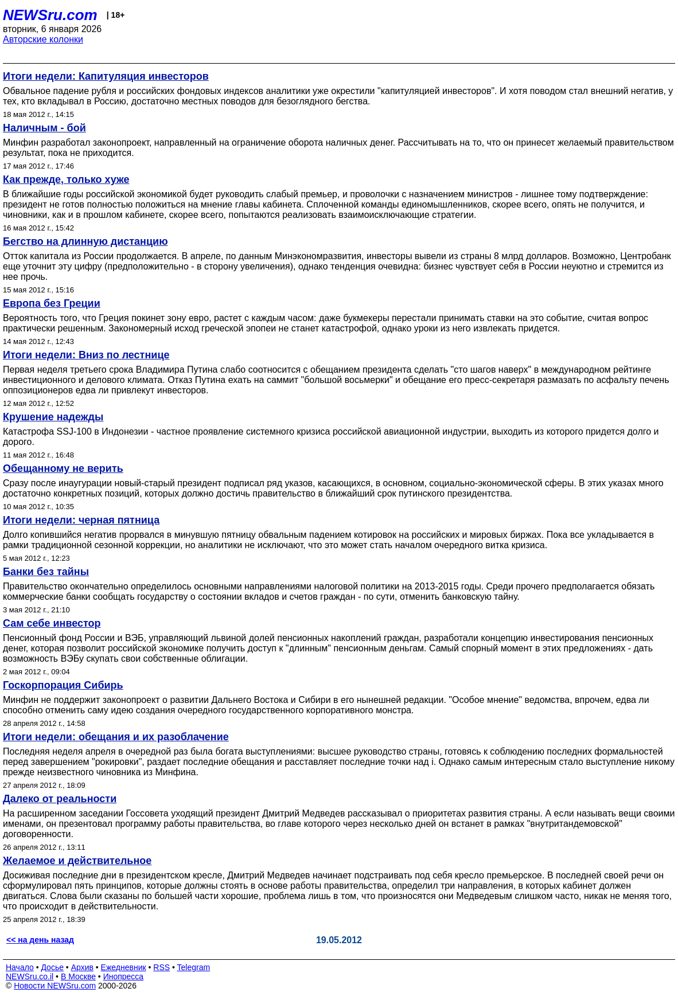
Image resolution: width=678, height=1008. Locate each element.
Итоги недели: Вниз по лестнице (86, 355)
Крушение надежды (53, 417)
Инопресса (123, 976)
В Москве (78, 976)
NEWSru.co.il (29, 976)
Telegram (194, 967)
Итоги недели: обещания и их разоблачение (116, 737)
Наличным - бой (44, 128)
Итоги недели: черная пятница (81, 520)
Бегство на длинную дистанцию (85, 241)
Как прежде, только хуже (66, 179)
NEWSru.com (50, 15)
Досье (52, 967)
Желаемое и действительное (77, 860)
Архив (82, 967)
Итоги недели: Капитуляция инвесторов (106, 76)
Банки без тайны (46, 571)
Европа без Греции (51, 303)
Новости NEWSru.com (55, 985)
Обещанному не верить (63, 468)
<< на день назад (40, 939)
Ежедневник (123, 967)
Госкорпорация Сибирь (63, 685)
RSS (161, 967)
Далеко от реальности (59, 798)
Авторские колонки (43, 39)
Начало (20, 967)
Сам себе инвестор (52, 623)
